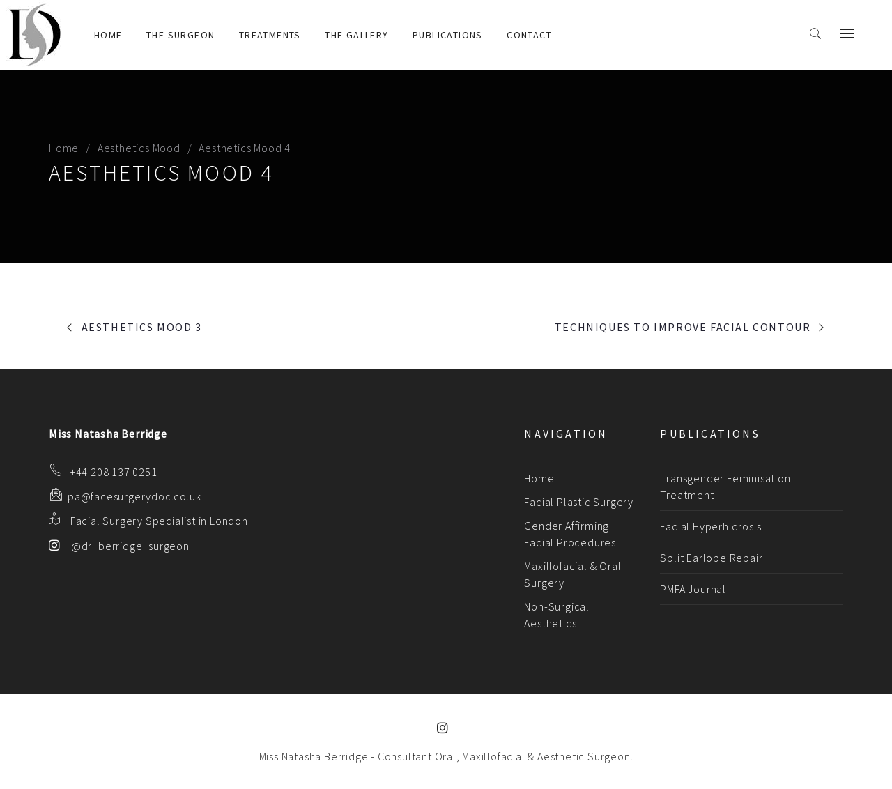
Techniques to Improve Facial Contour (683, 327)
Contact (529, 35)
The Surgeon (180, 35)
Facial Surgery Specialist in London (159, 521)
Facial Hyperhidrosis (710, 526)
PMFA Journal (693, 589)
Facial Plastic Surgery (578, 502)
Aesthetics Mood (139, 148)
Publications (448, 35)
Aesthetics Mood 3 (142, 327)
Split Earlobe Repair (711, 558)
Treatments (270, 35)
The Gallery (356, 35)
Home (108, 35)
